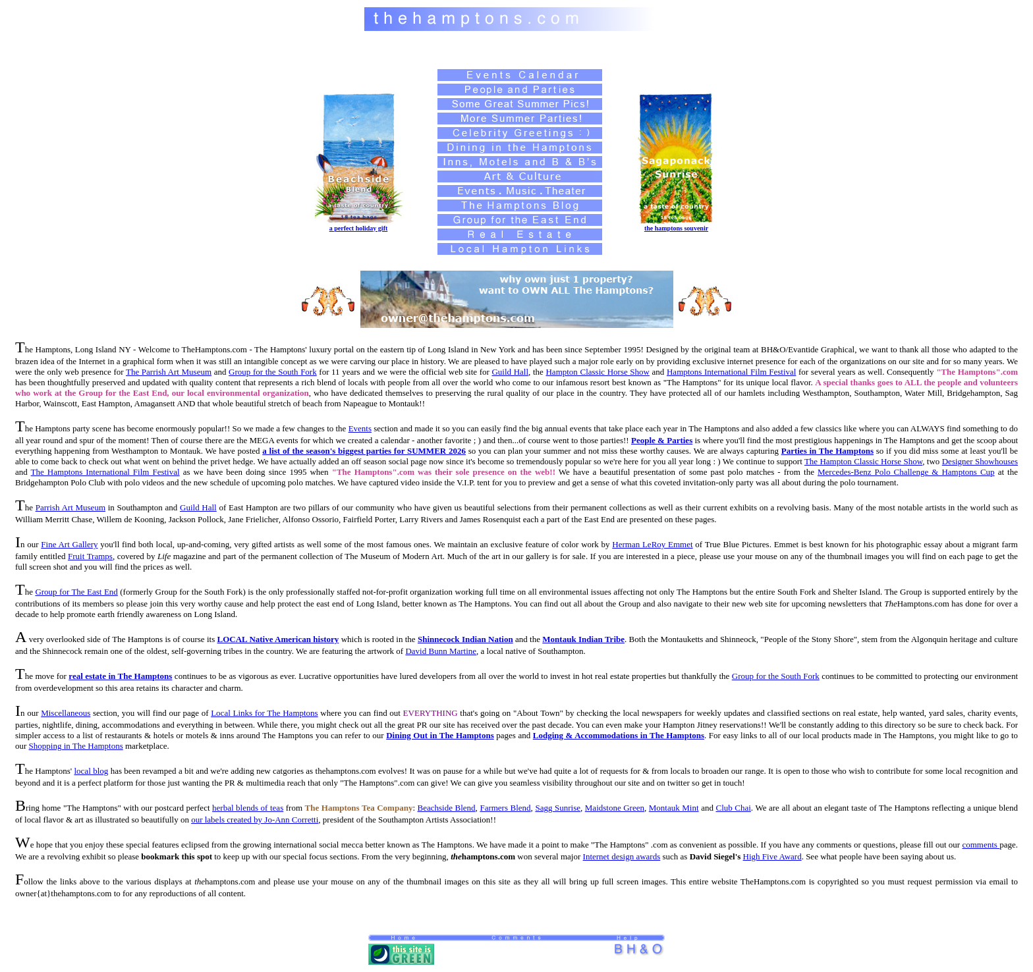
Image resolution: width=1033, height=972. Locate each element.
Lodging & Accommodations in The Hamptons (618, 735)
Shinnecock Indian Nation (465, 639)
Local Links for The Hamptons (264, 713)
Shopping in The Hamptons (76, 746)
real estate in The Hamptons (120, 676)
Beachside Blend (447, 808)
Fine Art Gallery (69, 544)
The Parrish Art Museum (168, 372)
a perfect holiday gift (358, 228)
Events (360, 428)
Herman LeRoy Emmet (652, 544)
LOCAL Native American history (278, 639)
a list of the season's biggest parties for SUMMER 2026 (364, 451)
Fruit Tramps (90, 556)
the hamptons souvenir (676, 228)
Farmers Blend (505, 808)
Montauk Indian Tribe (583, 639)
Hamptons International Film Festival (731, 372)
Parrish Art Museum (70, 507)
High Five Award (772, 856)
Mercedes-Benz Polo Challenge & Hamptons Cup (906, 472)
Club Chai (732, 808)
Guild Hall (509, 372)
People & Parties (661, 440)
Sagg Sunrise (557, 808)
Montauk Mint (674, 808)
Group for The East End (76, 592)
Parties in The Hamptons (827, 451)
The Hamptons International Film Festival (105, 472)
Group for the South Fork (273, 372)
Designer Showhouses (980, 461)
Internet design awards (622, 856)
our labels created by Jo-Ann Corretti (254, 819)
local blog (91, 771)
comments (980, 845)
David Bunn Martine (440, 651)
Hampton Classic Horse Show (597, 372)
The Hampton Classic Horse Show (863, 461)
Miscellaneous (65, 713)
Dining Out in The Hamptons (440, 735)
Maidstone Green (614, 808)
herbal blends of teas (247, 808)
